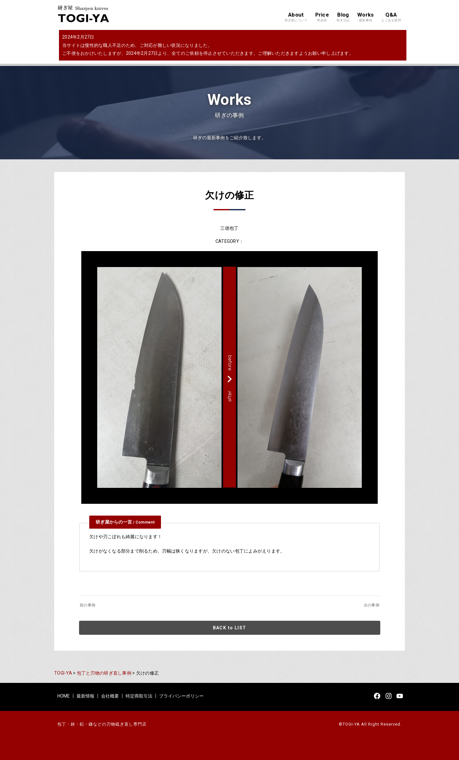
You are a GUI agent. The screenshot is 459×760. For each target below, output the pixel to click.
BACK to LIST (229, 627)
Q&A (391, 17)
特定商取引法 (139, 696)
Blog (343, 17)
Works (365, 17)
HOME (63, 696)
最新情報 (85, 696)
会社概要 (110, 696)
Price (322, 17)
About (296, 17)
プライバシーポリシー (181, 696)
